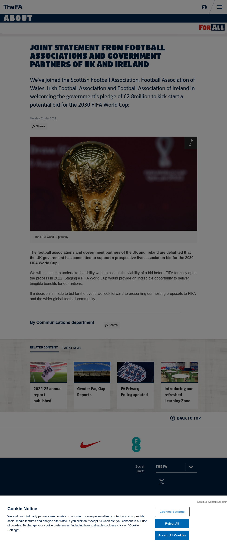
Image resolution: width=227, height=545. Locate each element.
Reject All (172, 525)
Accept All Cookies (172, 537)
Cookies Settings (172, 513)
